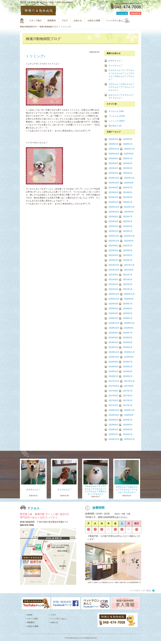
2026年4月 (113, 139)
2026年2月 (113, 144)
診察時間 (134, 14)
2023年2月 (113, 231)
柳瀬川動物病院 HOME (22, 20)
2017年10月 (114, 386)
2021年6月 (113, 279)
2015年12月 (114, 439)
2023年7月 (127, 217)
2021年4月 (113, 284)
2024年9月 (129, 183)
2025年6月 (113, 163)
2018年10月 (114, 357)
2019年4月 (113, 342)
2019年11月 (129, 323)
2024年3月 (127, 197)
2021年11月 (129, 265)
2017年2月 (113, 405)
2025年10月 (114, 154)
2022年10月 (114, 241)
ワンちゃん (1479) (117, 116)
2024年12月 (114, 178)
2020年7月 (127, 304)
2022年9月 (129, 241)
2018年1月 (127, 376)
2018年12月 (114, 352)
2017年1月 (127, 405)
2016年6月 (113, 425)
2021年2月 (113, 289)
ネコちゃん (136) (116, 111)
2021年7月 (127, 275)
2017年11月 (129, 381)
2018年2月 (113, 376)
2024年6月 (113, 192)
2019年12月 (114, 323)
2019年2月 (113, 347)
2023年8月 (113, 217)
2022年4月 (113, 255)
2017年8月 (113, 391)
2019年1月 (127, 347)
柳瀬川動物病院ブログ (49, 27)
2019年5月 (127, 338)
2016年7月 (127, 420)
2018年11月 (129, 352)
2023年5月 (127, 221)
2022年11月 (129, 236)
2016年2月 (113, 434)
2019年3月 (127, 342)
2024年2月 (113, 202)
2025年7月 (127, 158)
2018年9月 (129, 357)
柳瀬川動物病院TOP (28, 27)
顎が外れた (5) (115, 126)
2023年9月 (129, 212)
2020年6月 (113, 308)
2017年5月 (127, 396)
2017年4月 (113, 400)
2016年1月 (127, 434)
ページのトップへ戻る (140, 590)
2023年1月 (127, 231)
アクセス (121, 14)
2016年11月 (129, 410)
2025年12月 (114, 149)
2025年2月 (113, 173)
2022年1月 (127, 260)
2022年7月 (127, 246)
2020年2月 (113, 318)
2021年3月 (127, 284)
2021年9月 (129, 270)
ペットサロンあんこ (125, 20)
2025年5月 (127, 163)
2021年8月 (113, 275)
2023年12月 (114, 207)
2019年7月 (127, 333)
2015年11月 (129, 439)
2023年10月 (114, 212)
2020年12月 (114, 294)
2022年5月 (127, 250)
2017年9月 (129, 386)
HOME (30, 615)
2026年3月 (127, 139)
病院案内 (54, 20)
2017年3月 (127, 400)
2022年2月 (113, 260)
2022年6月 (113, 250)
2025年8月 (113, 158)
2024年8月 (113, 187)
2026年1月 (127, 144)
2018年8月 (113, 362)
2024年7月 (127, 187)
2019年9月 (129, 328)
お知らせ (83, 20)
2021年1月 (127, 289)
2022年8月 (113, 246)
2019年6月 (113, 338)
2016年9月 (129, 415)
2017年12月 (114, 381)
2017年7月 (127, 391)
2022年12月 (114, 236)
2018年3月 (127, 371)
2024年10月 (114, 183)
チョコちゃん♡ (115, 65)
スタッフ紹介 (37, 20)
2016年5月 (127, 425)
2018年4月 (113, 371)
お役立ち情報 (101, 20)
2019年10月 (114, 328)
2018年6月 (113, 367)
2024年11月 (129, 178)
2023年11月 (129, 207)
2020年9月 (129, 299)
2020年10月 (114, 299)
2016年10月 (114, 415)
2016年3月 (127, 429)
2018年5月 (127, 367)
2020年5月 (127, 308)
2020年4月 (113, 313)
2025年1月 (127, 173)
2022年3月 (127, 255)
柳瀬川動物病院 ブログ (45, 455)
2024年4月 (113, 197)
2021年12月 (114, 265)
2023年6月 (113, 221)
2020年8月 (113, 304)
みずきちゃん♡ (115, 61)
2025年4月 (113, 168)
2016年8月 (113, 420)
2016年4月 (113, 429)
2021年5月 (127, 279)
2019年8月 (113, 333)
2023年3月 (127, 226)
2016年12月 (114, 410)
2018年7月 (127, 362)
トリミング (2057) (117, 121)
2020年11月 (129, 294)
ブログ (69, 20)
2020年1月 (127, 318)
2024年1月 (127, 202)
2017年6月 (113, 396)
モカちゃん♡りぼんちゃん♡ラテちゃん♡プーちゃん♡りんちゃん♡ (121, 87)
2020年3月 (127, 313)
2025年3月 (127, 168)
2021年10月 (114, 270)
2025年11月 (129, 149)
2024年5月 (127, 192)
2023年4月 (113, 226)
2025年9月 (129, 154)
